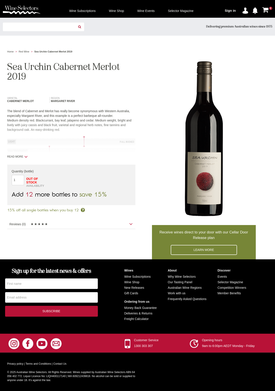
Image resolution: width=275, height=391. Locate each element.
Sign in (230, 10)
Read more (17, 156)
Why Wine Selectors (182, 276)
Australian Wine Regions (185, 287)
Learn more (203, 250)
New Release (133, 287)
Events (222, 276)
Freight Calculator (136, 319)
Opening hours (212, 340)
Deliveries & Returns (138, 313)
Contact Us (59, 363)
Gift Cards (131, 293)
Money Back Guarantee (140, 308)
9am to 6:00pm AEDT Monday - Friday (228, 346)
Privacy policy (15, 363)
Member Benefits (229, 293)
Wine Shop (131, 282)
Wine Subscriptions (137, 276)
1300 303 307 (143, 346)
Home (10, 51)
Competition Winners (232, 287)
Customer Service (146, 340)
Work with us (177, 293)
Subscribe (51, 311)
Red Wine (24, 51)
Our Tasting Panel (180, 282)
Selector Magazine (230, 282)
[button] (256, 10)
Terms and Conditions (38, 363)
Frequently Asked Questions (187, 299)
